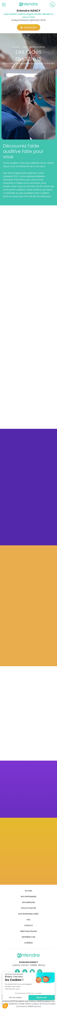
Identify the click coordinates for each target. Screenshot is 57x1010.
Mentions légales (28, 931)
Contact (28, 925)
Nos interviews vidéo (28, 914)
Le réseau (28, 943)
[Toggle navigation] (4, 5)
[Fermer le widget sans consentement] (13, 974)
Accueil (28, 891)
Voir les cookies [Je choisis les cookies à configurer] (14, 998)
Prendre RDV (29, 27)
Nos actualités (28, 908)
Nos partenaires (28, 897)
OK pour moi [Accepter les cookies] (41, 998)
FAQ (28, 920)
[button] (5, 1006)
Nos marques (28, 902)
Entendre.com (28, 937)
